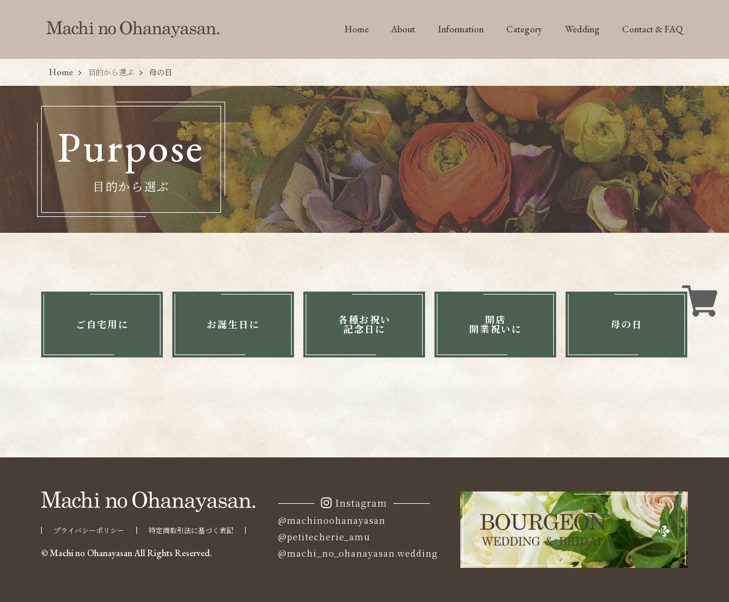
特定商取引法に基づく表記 (191, 530)
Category (524, 29)
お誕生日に (233, 324)
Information (461, 29)
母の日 (627, 324)
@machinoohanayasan (332, 520)
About (403, 29)
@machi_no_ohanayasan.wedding (358, 553)
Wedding (582, 29)
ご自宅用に (102, 324)
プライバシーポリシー (88, 530)
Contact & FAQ (652, 29)
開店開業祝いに (495, 324)
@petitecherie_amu (324, 537)
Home (357, 29)
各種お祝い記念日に (364, 324)
